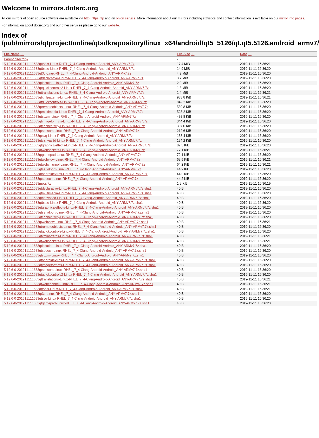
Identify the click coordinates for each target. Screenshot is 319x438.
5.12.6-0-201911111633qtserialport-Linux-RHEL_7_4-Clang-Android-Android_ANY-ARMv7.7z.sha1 (76, 212)
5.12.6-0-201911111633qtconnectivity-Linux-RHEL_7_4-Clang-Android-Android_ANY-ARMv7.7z (74, 126)
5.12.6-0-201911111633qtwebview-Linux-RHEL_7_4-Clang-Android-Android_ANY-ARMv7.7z (72, 159)
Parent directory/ (16, 59)
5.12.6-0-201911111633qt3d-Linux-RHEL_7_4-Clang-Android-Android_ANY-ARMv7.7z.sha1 (71, 294)
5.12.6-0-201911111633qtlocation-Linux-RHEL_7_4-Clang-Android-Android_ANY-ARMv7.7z (71, 83)
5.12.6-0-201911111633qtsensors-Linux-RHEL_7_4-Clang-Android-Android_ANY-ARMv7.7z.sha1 (75, 270)
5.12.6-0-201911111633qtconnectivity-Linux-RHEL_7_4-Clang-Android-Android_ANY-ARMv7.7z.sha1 (78, 217)
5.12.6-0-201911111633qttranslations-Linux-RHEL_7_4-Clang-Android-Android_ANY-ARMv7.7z (74, 92)
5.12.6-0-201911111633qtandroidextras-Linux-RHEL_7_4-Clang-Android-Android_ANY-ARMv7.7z (76, 174)
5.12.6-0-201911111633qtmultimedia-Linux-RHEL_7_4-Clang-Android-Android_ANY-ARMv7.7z (73, 112)
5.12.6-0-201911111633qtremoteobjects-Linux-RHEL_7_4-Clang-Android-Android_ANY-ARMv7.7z (76, 107)
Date (243, 54)
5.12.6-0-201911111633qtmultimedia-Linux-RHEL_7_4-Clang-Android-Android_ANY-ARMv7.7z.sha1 (77, 193)
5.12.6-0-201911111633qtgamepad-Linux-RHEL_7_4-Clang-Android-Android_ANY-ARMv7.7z (72, 155)
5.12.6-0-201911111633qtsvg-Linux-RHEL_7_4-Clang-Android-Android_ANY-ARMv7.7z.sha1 (72, 298)
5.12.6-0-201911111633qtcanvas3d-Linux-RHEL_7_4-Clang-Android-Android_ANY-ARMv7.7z (73, 140)
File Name (12, 54)
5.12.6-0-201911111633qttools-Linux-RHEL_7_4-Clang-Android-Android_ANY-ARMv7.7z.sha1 (73, 289)
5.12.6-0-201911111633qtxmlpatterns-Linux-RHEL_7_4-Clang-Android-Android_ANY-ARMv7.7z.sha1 (78, 236)
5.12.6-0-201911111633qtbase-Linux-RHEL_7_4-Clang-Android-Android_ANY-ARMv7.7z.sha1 (73, 202)
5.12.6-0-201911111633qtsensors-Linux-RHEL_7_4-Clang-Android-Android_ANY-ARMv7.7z (71, 131)
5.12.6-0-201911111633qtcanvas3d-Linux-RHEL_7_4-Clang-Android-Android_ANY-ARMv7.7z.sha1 (77, 198)
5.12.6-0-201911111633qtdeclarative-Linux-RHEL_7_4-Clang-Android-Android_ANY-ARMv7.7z (73, 78)
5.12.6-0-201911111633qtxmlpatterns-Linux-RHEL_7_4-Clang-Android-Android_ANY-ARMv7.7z (74, 97)
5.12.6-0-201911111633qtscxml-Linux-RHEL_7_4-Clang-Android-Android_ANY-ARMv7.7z (70, 116)
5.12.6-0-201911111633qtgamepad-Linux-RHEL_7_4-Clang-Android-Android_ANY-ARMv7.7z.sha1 (76, 303)
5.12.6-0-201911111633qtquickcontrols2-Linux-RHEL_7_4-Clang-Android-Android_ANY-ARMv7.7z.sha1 (80, 274)
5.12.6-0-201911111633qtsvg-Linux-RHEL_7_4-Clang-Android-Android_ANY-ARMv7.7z (68, 136)
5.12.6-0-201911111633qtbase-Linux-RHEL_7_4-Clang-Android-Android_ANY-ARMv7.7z (69, 68)
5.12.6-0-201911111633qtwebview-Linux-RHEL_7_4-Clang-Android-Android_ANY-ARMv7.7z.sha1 (76, 222)
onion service (125, 18)
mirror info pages (291, 18)
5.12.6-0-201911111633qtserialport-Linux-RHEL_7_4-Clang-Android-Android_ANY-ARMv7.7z (72, 169)
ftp (102, 18)
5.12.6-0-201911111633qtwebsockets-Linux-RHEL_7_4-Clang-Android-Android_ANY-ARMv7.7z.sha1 (78, 241)
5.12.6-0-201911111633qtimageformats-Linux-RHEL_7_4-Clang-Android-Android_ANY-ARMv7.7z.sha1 (80, 265)
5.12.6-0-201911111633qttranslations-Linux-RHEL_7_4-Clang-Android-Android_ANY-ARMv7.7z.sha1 (78, 279)
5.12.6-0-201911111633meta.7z (27, 183)
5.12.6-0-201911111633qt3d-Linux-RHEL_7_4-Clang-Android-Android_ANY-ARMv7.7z (67, 73)
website (113, 25)
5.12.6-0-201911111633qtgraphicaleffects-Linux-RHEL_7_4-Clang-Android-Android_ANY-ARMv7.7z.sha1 (81, 207)
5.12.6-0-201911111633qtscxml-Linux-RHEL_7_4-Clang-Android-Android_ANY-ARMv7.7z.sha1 (74, 255)
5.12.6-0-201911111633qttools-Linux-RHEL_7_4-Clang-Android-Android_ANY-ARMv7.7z (69, 64)
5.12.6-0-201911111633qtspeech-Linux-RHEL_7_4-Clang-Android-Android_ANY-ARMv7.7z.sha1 (75, 250)
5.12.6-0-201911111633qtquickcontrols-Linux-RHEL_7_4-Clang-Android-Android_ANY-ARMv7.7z (75, 102)
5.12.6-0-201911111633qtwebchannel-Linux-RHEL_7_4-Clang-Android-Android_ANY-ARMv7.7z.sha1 (78, 284)
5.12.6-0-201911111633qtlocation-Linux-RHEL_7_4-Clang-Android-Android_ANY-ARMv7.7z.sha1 (75, 246)
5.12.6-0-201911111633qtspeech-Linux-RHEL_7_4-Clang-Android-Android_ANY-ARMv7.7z (71, 178)
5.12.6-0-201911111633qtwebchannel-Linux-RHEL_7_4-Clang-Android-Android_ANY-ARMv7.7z (74, 164)
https (95, 18)
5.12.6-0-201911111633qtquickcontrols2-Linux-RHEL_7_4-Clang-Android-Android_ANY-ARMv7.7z (76, 88)
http (87, 18)
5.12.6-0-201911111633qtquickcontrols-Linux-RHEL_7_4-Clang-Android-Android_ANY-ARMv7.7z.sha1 (79, 231)
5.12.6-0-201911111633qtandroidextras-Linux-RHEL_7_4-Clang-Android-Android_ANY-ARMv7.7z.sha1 (80, 260)
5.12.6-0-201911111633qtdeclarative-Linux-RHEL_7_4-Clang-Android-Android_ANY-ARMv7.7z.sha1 (77, 188)
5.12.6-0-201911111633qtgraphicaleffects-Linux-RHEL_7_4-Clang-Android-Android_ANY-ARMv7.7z (77, 145)
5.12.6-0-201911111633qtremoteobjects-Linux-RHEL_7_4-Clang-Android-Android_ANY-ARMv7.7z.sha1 (80, 226)
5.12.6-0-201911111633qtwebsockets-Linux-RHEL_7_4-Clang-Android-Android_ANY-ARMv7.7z (74, 150)
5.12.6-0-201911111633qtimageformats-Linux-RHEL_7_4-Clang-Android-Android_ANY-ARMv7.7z (76, 121)
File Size (183, 54)
